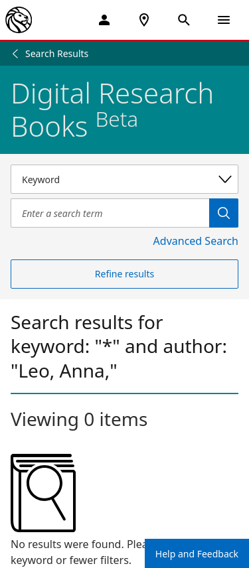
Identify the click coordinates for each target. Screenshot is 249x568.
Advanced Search (195, 241)
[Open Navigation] (224, 20)
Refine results (124, 273)
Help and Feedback (196, 553)
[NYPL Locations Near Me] (144, 20)
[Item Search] (110, 213)
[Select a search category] (124, 179)
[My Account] (104, 20)
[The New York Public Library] (18, 20)
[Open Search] (184, 20)
